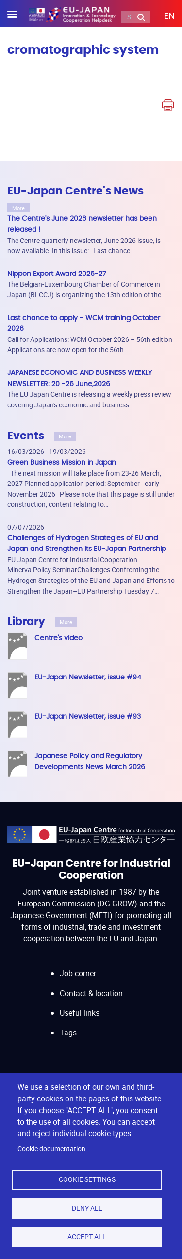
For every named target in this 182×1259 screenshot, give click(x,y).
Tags (68, 1032)
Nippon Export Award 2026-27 (56, 273)
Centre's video (58, 638)
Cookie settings (87, 1179)
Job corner (78, 973)
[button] (162, 16)
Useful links (79, 1012)
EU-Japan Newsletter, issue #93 (87, 716)
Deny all (87, 1208)
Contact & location (91, 993)
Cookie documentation (51, 1149)
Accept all (86, 1236)
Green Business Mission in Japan (61, 462)
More (18, 207)
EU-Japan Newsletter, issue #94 (87, 677)
